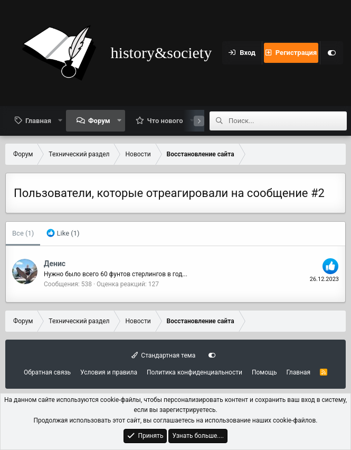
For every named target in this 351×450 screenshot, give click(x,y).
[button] (60, 120)
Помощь (264, 372)
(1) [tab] (23, 233)
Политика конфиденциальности (194, 372)
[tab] (63, 234)
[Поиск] (288, 120)
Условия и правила (108, 372)
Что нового (165, 121)
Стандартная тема (163, 355)
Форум (99, 121)
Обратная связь (47, 372)
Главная (38, 121)
